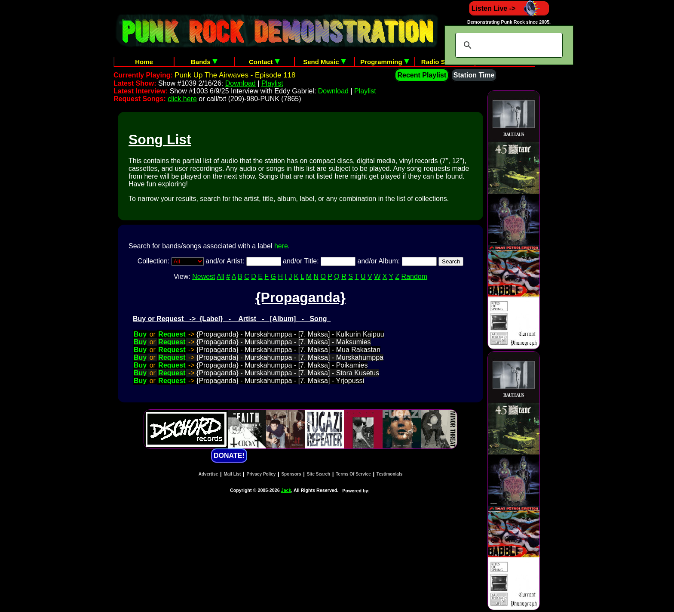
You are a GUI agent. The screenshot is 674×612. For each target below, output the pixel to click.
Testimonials (389, 474)
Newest (203, 276)
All (220, 276)
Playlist (272, 83)
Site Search (318, 474)
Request (171, 334)
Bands (204, 61)
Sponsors (291, 474)
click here (182, 98)
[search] (508, 45)
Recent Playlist (421, 75)
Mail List (232, 474)
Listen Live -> (509, 8)
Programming (384, 61)
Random (414, 276)
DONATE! (229, 455)
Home (144, 61)
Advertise (208, 474)
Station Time (474, 75)
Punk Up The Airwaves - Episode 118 (235, 75)
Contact (264, 61)
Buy (140, 334)
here (281, 246)
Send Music (324, 61)
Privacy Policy (261, 474)
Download (240, 83)
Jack (286, 490)
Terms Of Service (353, 474)
